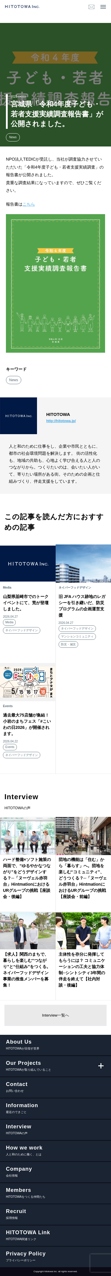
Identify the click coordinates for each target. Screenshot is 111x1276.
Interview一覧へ (55, 1015)
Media (9, 622)
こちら (28, 204)
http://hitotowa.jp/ (61, 421)
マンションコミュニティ (77, 636)
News (13, 137)
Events (10, 747)
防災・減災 (68, 644)
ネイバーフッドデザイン (21, 630)
